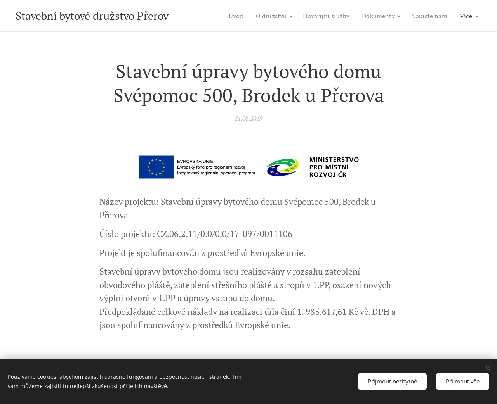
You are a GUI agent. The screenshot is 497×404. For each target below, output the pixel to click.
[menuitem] (226, 16)
